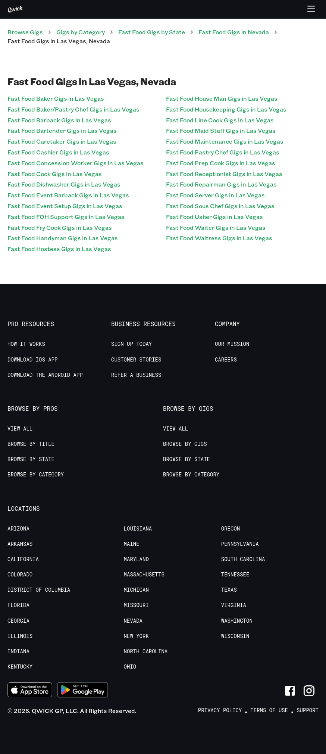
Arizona (18, 528)
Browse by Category (35, 474)
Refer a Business (136, 375)
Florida (18, 605)
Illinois (19, 636)
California (23, 559)
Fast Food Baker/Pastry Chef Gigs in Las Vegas (73, 109)
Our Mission (232, 344)
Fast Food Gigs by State (151, 32)
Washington (237, 620)
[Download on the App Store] (29, 691)
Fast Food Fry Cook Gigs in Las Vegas (59, 227)
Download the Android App (45, 375)
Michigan (136, 589)
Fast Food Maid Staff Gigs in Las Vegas (221, 130)
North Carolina (146, 651)
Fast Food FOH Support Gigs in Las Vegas (66, 216)
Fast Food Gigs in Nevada (233, 32)
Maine (132, 544)
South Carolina (243, 559)
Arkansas (19, 544)
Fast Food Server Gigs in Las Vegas (215, 195)
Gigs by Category (80, 32)
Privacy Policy (220, 710)
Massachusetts (144, 574)
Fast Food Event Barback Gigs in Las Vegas (68, 195)
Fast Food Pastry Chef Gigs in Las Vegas (222, 152)
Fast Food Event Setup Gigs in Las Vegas (64, 206)
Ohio (130, 666)
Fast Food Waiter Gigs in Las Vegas (216, 227)
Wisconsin (235, 636)
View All (19, 428)
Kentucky (19, 666)
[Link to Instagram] (309, 690)
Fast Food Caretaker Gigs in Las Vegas (61, 141)
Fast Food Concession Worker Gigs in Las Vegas (75, 163)
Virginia (233, 605)
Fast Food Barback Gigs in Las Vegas (59, 120)
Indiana (18, 651)
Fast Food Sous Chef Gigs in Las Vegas (220, 206)
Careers (226, 359)
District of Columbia (38, 589)
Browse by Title (30, 444)
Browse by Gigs (185, 444)
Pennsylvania (240, 544)
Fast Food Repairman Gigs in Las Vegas (221, 184)
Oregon (230, 528)
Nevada (133, 620)
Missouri (136, 605)
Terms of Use (269, 710)
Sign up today (131, 344)
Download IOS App (32, 359)
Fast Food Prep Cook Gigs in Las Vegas (220, 163)
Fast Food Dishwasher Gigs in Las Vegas (63, 184)
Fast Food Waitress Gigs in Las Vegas (219, 238)
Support (308, 710)
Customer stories (136, 359)
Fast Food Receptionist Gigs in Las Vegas (224, 174)
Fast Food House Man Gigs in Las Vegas (222, 98)
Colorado (19, 574)
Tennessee (235, 574)
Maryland (136, 559)
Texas (229, 589)
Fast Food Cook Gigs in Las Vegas (54, 174)
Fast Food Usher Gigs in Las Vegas (214, 216)
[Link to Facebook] (290, 690)
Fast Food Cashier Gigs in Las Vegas (58, 152)
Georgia (18, 620)
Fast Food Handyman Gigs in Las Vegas (62, 238)
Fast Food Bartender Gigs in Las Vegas (62, 130)
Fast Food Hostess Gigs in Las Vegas (59, 249)
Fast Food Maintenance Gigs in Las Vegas (224, 141)
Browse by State (30, 459)
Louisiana (138, 528)
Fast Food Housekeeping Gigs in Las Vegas (226, 109)
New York (136, 636)
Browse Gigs (25, 32)
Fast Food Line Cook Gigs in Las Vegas (220, 120)
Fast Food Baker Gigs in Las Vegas (55, 98)
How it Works (26, 344)
